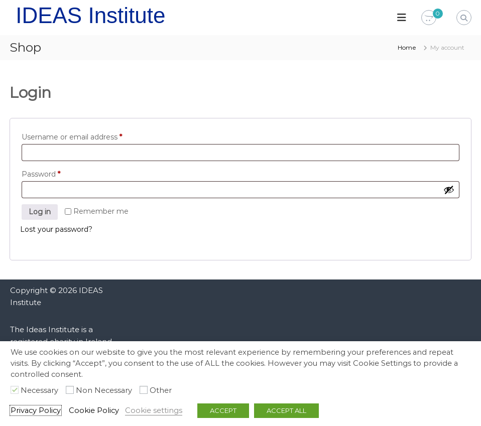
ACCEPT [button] (223, 410)
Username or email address (74, 137)
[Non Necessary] (70, 390)
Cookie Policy (94, 410)
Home (407, 47)
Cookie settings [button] (153, 410)
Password (43, 174)
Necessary (39, 390)
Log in (40, 211)
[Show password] (448, 189)
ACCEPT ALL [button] (286, 410)
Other (161, 390)
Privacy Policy (36, 410)
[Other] (144, 390)
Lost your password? (56, 229)
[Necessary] (15, 390)
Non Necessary (104, 390)
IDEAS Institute (90, 15)
